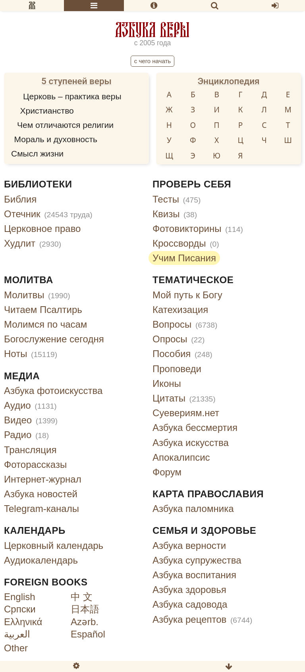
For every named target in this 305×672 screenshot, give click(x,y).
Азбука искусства (190, 442)
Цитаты (184, 398)
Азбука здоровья (189, 589)
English (19, 596)
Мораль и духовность (56, 139)
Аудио (30, 405)
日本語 (85, 609)
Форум (166, 472)
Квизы (174, 214)
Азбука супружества (196, 560)
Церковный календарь (53, 545)
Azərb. (84, 621)
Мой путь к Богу (187, 295)
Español (88, 634)
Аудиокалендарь (41, 560)
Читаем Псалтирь (43, 309)
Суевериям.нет (185, 412)
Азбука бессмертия (194, 427)
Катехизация (180, 309)
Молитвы (37, 295)
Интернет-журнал (42, 479)
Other (16, 648)
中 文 (82, 596)
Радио (26, 434)
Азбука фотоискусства (53, 390)
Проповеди (176, 368)
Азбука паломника (193, 508)
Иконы (166, 383)
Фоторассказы (35, 464)
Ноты (30, 353)
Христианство (47, 110)
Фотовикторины (197, 228)
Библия (20, 199)
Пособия (182, 353)
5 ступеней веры (76, 81)
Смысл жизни (37, 153)
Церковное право (42, 228)
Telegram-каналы (41, 508)
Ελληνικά (23, 621)
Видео (31, 420)
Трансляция (30, 449)
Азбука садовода (189, 604)
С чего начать (152, 61)
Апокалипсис (181, 457)
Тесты (176, 199)
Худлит (32, 243)
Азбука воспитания (194, 575)
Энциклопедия (228, 81)
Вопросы (184, 324)
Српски (20, 609)
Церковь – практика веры (72, 96)
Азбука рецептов (202, 619)
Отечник (48, 214)
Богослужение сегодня (54, 339)
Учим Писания (184, 258)
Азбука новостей (40, 494)
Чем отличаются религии (65, 124)
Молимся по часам (45, 324)
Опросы (178, 339)
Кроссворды (185, 243)
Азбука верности (189, 545)
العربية (17, 634)
